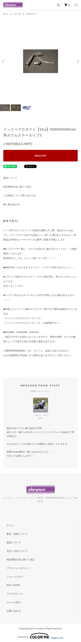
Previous (3, 61)
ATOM (16, 585)
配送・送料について (17, 534)
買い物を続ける (11, 204)
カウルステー (31, 14)
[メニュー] (76, 5)
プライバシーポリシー (18, 568)
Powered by (40, 636)
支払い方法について (17, 551)
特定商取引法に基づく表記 (17, 186)
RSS (9, 585)
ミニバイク (17, 14)
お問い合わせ (14, 611)
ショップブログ (15, 576)
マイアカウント (15, 593)
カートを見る (14, 602)
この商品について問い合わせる (19, 195)
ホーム (5, 14)
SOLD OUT (40, 155)
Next (77, 61)
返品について (10, 177)
